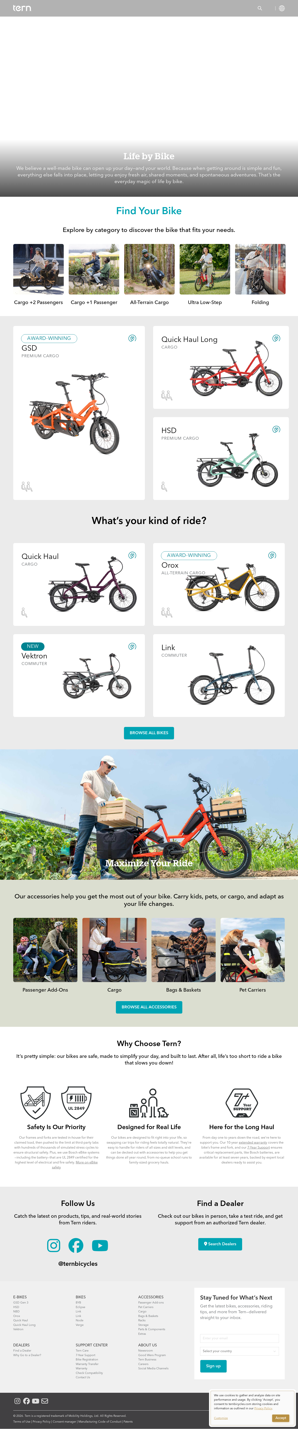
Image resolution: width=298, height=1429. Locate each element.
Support (164, 8)
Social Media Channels (153, 1368)
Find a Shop (117, 8)
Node (79, 1320)
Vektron (18, 1329)
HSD (16, 1307)
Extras (142, 1333)
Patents (128, 1421)
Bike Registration (87, 1359)
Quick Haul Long (24, 1325)
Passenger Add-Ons (45, 990)
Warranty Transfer (87, 1364)
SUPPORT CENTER (92, 1345)
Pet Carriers (252, 990)
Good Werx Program (152, 1355)
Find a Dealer (22, 1350)
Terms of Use (21, 1421)
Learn (142, 8)
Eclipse (80, 1307)
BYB (78, 1302)
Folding (260, 302)
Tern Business (147, 1359)
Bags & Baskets (183, 990)
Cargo (114, 990)
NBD (16, 1311)
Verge (80, 1325)
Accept (280, 1418)
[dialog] (252, 1408)
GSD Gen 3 (20, 1302)
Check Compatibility (89, 1373)
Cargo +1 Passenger (94, 302)
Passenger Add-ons (151, 1302)
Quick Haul (20, 1320)
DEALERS (21, 1345)
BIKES (81, 1297)
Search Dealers (220, 1244)
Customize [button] (221, 1418)
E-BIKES (20, 1297)
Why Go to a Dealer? (27, 1355)
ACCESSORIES (150, 1297)
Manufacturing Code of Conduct (99, 1421)
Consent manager (64, 1421)
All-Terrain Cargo (149, 302)
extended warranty (253, 1142)
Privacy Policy (41, 1421)
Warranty (81, 1368)
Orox (16, 1316)
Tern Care (82, 1350)
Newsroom (145, 1350)
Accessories (86, 8)
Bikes (62, 8)
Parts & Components (151, 1329)
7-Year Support (258, 1147)
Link (78, 1311)
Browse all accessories (149, 1007)
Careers (143, 1364)
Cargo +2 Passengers (38, 302)
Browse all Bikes (149, 733)
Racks (141, 1320)
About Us (147, 1345)
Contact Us (83, 1377)
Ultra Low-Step (205, 302)
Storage (143, 1325)
